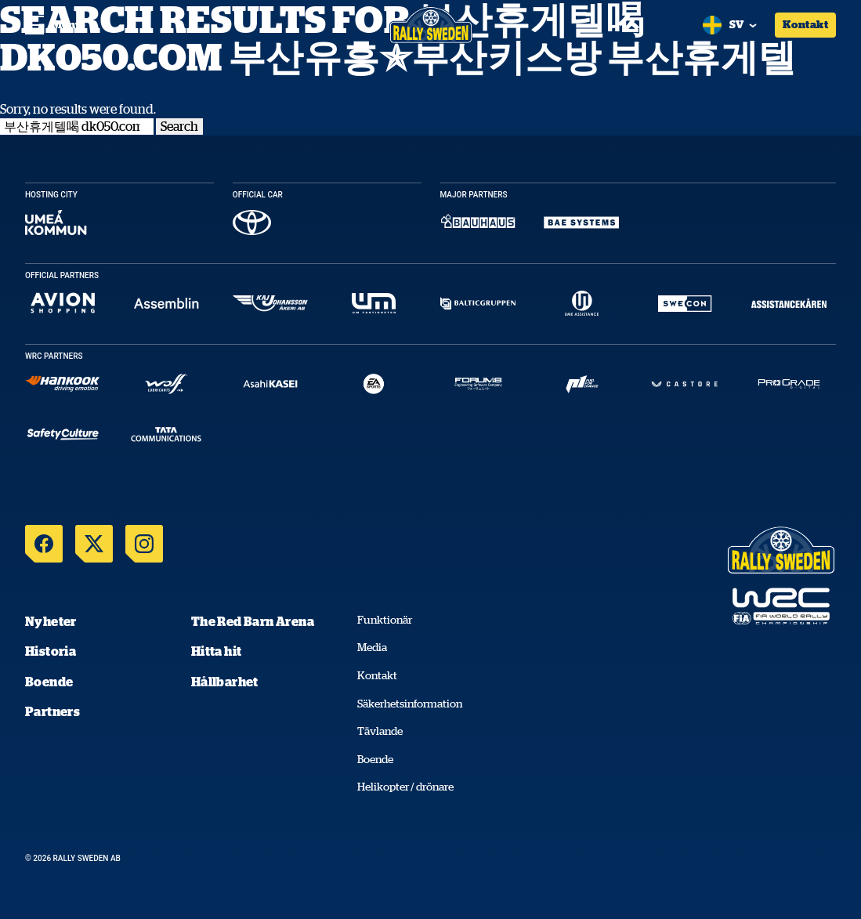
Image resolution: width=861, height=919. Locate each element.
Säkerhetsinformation (409, 703)
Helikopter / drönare (405, 786)
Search (179, 126)
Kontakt (805, 24)
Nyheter (51, 621)
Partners (52, 711)
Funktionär (384, 619)
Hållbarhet (225, 682)
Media (372, 647)
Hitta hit (216, 651)
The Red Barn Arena (252, 621)
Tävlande (380, 731)
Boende (49, 682)
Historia (50, 651)
